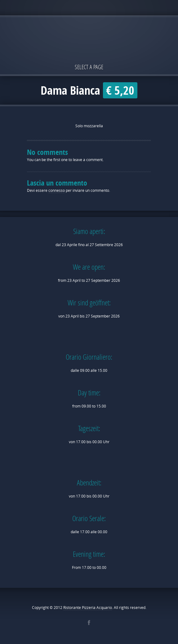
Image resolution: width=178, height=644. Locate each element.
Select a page (89, 67)
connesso (56, 190)
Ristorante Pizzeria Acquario (87, 607)
